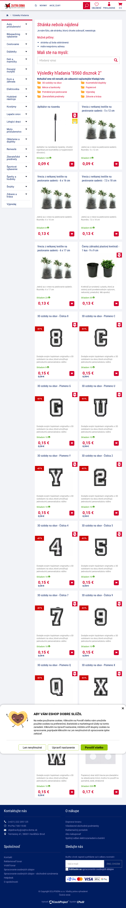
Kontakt (8, 857)
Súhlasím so (89, 869)
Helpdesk (8, 877)
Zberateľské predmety (53, 96)
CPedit (81, 902)
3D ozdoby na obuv (52, 82)
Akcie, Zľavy (55, 5)
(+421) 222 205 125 (18, 821)
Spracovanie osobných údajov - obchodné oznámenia (31, 873)
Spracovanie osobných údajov (19, 869)
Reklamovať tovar (13, 861)
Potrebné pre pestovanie (54, 91)
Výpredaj (90, 91)
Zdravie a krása (93, 96)
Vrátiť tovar (10, 865)
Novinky (43, 5)
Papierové (91, 87)
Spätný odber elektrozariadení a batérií (85, 838)
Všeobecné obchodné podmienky (82, 825)
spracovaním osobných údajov (98, 869)
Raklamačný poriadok (76, 829)
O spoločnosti (11, 881)
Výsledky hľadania (20, 15)
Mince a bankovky (51, 87)
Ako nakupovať (73, 834)
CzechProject (59, 902)
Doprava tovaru (73, 821)
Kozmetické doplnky (96, 82)
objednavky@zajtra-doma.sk (22, 829)
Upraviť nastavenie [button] (63, 747)
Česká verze (64, 894)
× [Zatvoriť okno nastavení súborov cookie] (123, 708)
